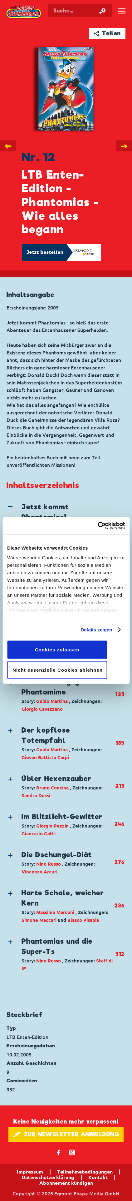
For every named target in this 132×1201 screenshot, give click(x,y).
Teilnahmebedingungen (85, 1171)
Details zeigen (96, 629)
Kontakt (98, 1177)
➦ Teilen (107, 33)
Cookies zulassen (57, 649)
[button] (60, 695)
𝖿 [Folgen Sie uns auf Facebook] (58, 1152)
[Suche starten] (102, 10)
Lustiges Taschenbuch (24, 12)
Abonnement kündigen (66, 1183)
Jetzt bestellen (45, 252)
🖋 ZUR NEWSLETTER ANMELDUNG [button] (66, 1134)
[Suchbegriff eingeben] (80, 10)
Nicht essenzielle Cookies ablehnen (57, 670)
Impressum (30, 1171)
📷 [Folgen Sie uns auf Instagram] (72, 1152)
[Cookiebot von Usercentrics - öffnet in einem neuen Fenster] (97, 526)
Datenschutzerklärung (48, 1177)
